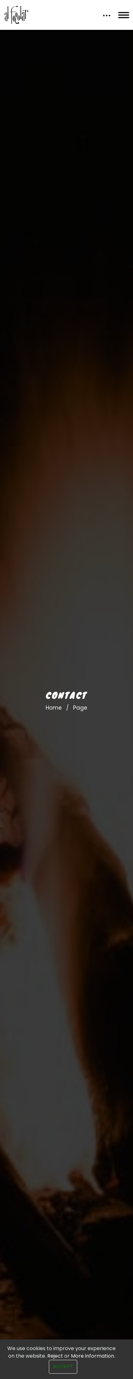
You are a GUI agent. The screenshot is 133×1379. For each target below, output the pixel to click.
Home (54, 707)
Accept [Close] (63, 1366)
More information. (93, 1356)
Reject (55, 1356)
